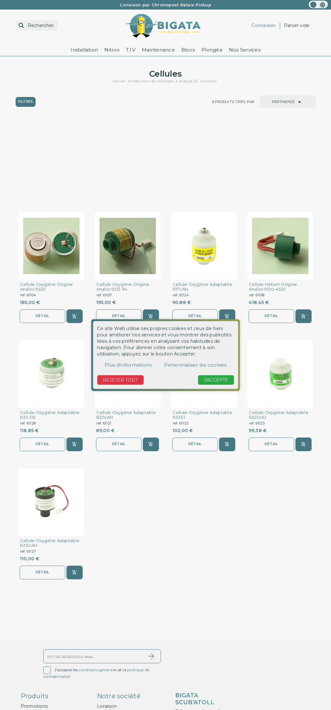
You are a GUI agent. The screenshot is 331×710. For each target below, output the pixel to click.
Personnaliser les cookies (195, 365)
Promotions (34, 651)
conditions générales (98, 615)
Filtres (26, 102)
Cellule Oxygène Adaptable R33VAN (49, 456)
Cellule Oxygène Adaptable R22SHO (278, 328)
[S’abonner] (151, 602)
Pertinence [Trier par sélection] (287, 102)
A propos (107, 683)
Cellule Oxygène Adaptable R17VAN (202, 199)
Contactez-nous (39, 677)
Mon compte (36, 693)
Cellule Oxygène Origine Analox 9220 (46, 199)
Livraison (107, 651)
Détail (42, 229)
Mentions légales (116, 660)
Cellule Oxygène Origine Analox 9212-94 (122, 199)
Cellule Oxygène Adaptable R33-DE (49, 328)
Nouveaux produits (42, 660)
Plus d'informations (128, 365)
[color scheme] (318, 4)
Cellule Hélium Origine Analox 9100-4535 (273, 199)
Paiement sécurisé (118, 691)
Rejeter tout (120, 380)
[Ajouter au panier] (74, 229)
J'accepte (216, 380)
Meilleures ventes (41, 668)
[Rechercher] (37, 25)
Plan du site (34, 685)
